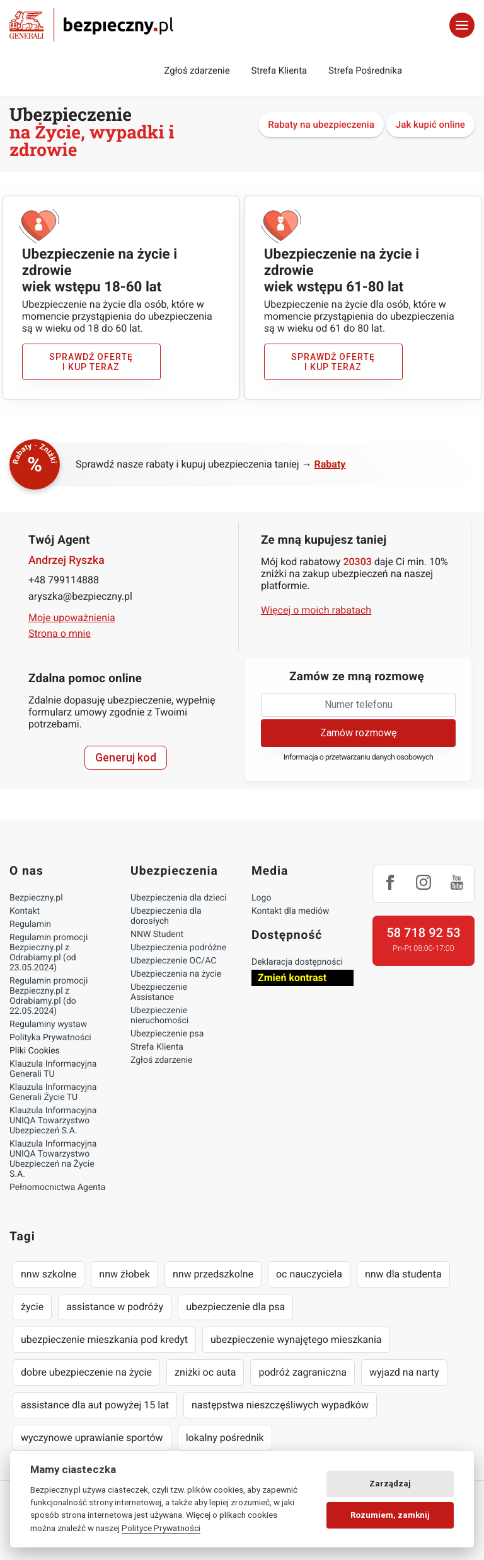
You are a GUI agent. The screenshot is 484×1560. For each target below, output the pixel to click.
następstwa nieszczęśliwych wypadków (280, 1405)
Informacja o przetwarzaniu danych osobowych (359, 757)
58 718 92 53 (423, 932)
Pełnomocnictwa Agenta (57, 1187)
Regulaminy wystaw (48, 1024)
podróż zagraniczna (302, 1372)
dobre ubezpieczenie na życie (86, 1372)
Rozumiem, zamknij (390, 1515)
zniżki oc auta (205, 1372)
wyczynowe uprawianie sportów (92, 1438)
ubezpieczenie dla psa (235, 1307)
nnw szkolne (48, 1274)
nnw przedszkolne (213, 1274)
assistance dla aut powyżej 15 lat (95, 1405)
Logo (261, 898)
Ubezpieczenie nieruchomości (159, 1016)
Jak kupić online (430, 124)
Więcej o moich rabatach (316, 610)
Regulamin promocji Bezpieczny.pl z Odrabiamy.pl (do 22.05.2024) (48, 996)
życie (32, 1307)
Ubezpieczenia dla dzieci (178, 898)
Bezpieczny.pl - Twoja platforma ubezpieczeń (91, 24)
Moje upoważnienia (71, 618)
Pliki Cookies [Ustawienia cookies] (34, 1051)
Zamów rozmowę (358, 733)
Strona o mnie (59, 633)
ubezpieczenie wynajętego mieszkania (296, 1339)
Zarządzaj (390, 1483)
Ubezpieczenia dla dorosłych (166, 916)
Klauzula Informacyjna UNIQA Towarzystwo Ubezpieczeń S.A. (52, 1121)
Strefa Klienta (279, 70)
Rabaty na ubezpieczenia (321, 124)
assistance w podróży (114, 1307)
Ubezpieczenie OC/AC (173, 961)
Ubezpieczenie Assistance (158, 992)
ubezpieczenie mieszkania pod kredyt (104, 1339)
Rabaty (330, 464)
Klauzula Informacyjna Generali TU (52, 1069)
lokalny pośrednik (225, 1438)
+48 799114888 (63, 580)
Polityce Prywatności (161, 1528)
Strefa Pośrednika (365, 70)
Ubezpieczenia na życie (175, 974)
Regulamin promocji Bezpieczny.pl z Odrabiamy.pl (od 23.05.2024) (48, 953)
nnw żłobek (124, 1274)
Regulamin (30, 924)
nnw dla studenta (403, 1274)
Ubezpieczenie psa (167, 1034)
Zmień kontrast (292, 978)
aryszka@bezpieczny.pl (80, 596)
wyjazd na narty (404, 1372)
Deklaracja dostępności (297, 962)
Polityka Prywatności (50, 1038)
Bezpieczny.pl (36, 898)
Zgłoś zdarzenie (196, 70)
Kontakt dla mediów (290, 911)
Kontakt (24, 911)
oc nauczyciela (309, 1274)
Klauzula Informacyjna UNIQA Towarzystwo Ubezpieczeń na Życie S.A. (52, 1159)
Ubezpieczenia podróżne (178, 948)
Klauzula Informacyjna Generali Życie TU (52, 1092)
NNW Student (156, 934)
